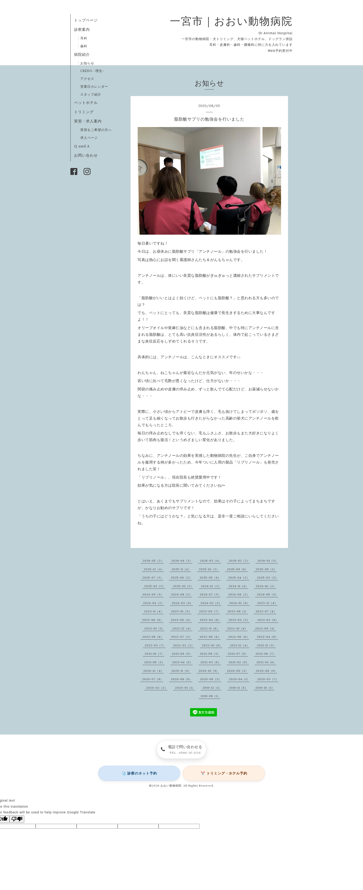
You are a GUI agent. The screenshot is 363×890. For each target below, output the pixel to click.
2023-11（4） (153, 611)
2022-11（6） (209, 628)
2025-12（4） (154, 569)
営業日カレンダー (94, 86)
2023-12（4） (267, 603)
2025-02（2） (154, 586)
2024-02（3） (211, 603)
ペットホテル (86, 102)
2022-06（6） (210, 636)
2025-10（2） (209, 569)
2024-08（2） (181, 594)
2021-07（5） (238, 653)
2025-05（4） (210, 577)
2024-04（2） (153, 603)
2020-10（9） (209, 670)
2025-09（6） (237, 569)
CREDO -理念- (92, 71)
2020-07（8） (152, 679)
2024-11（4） (238, 586)
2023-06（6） (152, 620)
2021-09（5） (182, 653)
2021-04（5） (182, 662)
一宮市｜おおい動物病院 (231, 21)
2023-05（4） (181, 620)
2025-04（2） (238, 577)
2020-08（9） (266, 670)
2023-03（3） (239, 620)
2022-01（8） (212, 645)
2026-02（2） (239, 560)
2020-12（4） (153, 670)
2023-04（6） (210, 620)
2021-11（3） (266, 645)
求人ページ (89, 138)
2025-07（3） (152, 577)
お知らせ (87, 63)
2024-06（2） (238, 594)
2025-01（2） (183, 586)
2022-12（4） (182, 628)
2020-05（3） (210, 679)
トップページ (86, 20)
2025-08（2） (266, 569)
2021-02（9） (238, 662)
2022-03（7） (155, 645)
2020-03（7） (267, 679)
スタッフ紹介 (90, 94)
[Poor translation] (16, 819)
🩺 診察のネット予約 (139, 773)
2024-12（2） (211, 586)
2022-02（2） (183, 645)
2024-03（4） (182, 603)
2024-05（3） (267, 594)
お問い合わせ (86, 155)
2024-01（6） (239, 603)
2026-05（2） (153, 560)
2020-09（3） (237, 670)
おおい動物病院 (171, 785)
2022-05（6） (238, 636)
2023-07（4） (266, 611)
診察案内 (82, 29)
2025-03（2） (267, 577)
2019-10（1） (264, 687)
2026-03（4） (210, 560)
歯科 (83, 46)
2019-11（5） (238, 687)
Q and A (84, 146)
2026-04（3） (181, 560)
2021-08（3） (210, 653)
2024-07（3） (210, 594)
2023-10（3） (181, 611)
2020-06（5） (181, 679)
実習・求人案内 (88, 121)
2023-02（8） (267, 620)
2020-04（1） (239, 679)
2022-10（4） (237, 628)
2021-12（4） (239, 645)
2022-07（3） (181, 636)
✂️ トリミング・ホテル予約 (224, 773)
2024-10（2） (266, 586)
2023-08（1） (238, 611)
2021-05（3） (154, 662)
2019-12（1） (212, 687)
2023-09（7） (209, 611)
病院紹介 (82, 54)
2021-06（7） (266, 653)
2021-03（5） (210, 662)
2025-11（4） (181, 569)
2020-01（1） (185, 687)
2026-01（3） (267, 560)
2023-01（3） (154, 628)
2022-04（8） (267, 636)
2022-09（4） (265, 628)
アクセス (87, 79)
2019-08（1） (210, 696)
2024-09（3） (152, 594)
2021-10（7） (154, 653)
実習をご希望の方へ (96, 130)
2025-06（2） (181, 577)
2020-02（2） (156, 687)
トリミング (84, 111)
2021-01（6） (266, 662)
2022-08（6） (152, 636)
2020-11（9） (181, 670)
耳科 (83, 38)
